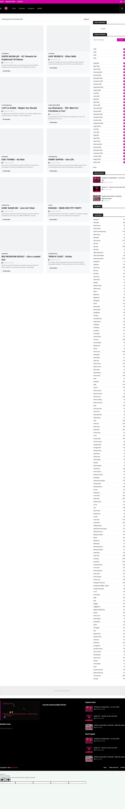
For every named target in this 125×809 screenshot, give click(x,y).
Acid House (109, 225)
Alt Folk (109, 243)
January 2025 (109, 111)
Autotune (109, 276)
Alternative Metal (55, 105)
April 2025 (109, 102)
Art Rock (109, 273)
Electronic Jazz (109, 402)
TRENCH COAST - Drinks (60, 256)
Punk (109, 591)
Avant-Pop (109, 279)
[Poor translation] (7, 780)
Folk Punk (109, 426)
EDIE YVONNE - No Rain (13, 159)
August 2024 (109, 126)
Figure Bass (109, 417)
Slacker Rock (109, 636)
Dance (109, 348)
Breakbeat (109, 312)
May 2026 (109, 63)
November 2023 (109, 153)
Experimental (109, 414)
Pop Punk (109, 555)
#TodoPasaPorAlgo (8, 714)
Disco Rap (109, 369)
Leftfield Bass (109, 525)
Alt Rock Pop (53, 156)
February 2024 (109, 144)
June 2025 (109, 96)
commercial (109, 675)
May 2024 (109, 135)
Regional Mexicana (109, 609)
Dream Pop (6, 205)
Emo (51, 205)
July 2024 (109, 129)
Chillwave (109, 327)
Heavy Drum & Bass (109, 480)
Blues (109, 303)
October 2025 (109, 84)
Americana (109, 267)
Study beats (109, 654)
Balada (109, 282)
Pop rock (109, 561)
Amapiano (109, 261)
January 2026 (109, 75)
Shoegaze (109, 627)
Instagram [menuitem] (31, 8)
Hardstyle (109, 477)
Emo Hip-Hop (109, 408)
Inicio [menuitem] (14, 8)
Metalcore (109, 540)
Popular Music (109, 564)
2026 (109, 49)
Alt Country (109, 240)
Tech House (109, 657)
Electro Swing (109, 399)
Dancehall (109, 354)
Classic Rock (109, 336)
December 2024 (109, 114)
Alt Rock (109, 249)
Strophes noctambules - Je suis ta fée (113, 179)
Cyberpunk (109, 345)
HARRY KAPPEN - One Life (61, 159)
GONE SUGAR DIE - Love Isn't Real (18, 208)
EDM (109, 384)
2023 (109, 58)
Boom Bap (109, 306)
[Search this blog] (105, 39)
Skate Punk (109, 633)
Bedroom (109, 294)
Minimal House (109, 546)
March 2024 (109, 141)
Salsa (109, 624)
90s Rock (109, 222)
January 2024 (109, 147)
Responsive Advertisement (62, 690)
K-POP (109, 516)
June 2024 (109, 132)
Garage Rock (109, 447)
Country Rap (109, 342)
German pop (109, 450)
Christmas (6, 53)
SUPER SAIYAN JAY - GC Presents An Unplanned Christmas (19, 58)
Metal (109, 537)
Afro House (109, 234)
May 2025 (109, 99)
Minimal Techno (109, 549)
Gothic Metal (109, 465)
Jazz (109, 507)
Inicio (2, 1)
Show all (86, 19)
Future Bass (109, 438)
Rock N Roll (109, 618)
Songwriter (109, 645)
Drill (109, 378)
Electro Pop (109, 396)
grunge (109, 678)
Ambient (109, 264)
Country (52, 53)
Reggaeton (109, 606)
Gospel (109, 462)
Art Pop (109, 270)
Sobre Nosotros (10, 1)
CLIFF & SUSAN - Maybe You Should (19, 108)
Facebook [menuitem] (22, 8)
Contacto (20, 1)
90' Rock (5, 156)
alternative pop (109, 672)
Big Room (109, 297)
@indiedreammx (8, 704)
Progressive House (109, 582)
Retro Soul (109, 615)
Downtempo (109, 372)
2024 (109, 55)
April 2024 (109, 138)
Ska (109, 630)
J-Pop (109, 504)
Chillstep (109, 324)
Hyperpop (109, 492)
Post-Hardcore (109, 570)
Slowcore (109, 639)
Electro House (109, 393)
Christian (109, 330)
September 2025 (109, 87)
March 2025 (109, 105)
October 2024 (109, 120)
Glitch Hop (109, 456)
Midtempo (109, 543)
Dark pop (109, 360)
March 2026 (109, 69)
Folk (109, 420)
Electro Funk (109, 390)
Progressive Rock (109, 588)
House (109, 489)
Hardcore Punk (109, 474)
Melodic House (109, 531)
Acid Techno (109, 228)
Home (94, 167)
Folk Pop (109, 423)
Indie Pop (109, 498)
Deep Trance (109, 366)
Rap (109, 600)
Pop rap (109, 558)
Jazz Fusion (109, 510)
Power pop (109, 579)
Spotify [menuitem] (39, 8)
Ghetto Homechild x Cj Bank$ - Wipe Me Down (112, 197)
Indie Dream (14, 767)
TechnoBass (109, 663)
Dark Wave (109, 357)
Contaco (122, 767)
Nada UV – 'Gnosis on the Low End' (113, 187)
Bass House (109, 288)
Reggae (109, 603)
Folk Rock (109, 429)
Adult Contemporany (109, 231)
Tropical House (109, 669)
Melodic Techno (109, 534)
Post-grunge (109, 576)
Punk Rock (109, 594)
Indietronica (109, 501)
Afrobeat (109, 237)
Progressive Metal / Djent (109, 585)
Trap (109, 666)
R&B (109, 597)
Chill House (109, 321)
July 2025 (109, 93)
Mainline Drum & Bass (109, 528)
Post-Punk (109, 573)
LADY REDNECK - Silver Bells (62, 56)
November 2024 (109, 117)
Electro (109, 387)
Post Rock (109, 567)
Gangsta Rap (109, 444)
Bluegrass (109, 300)
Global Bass (109, 459)
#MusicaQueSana (20, 714)
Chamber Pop (109, 318)
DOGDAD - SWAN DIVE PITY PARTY (65, 208)
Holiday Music (109, 486)
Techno (109, 660)
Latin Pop (109, 519)
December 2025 (109, 78)
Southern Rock (109, 648)
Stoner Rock (109, 651)
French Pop (109, 432)
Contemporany (7, 105)
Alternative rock (109, 258)
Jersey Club (109, 513)
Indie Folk (109, 495)
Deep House (109, 363)
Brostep (109, 315)
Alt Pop (109, 246)
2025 (109, 52)
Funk (109, 435)
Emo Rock (109, 411)
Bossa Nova (109, 309)
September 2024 (109, 123)
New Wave (109, 552)
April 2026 (109, 66)
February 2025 (109, 108)
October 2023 (109, 156)
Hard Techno (109, 471)
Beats (109, 291)
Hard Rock (109, 468)
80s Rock (109, 219)
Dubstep (109, 381)
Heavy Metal (109, 483)
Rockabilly (109, 621)
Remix (109, 612)
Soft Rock (109, 642)
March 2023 (109, 162)
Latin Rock (109, 522)
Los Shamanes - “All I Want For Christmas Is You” (63, 109)
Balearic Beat (109, 285)
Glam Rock (109, 453)
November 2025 (109, 81)
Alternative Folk (109, 252)
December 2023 (109, 150)
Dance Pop (109, 351)
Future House (109, 441)
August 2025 (109, 90)
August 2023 (109, 159)
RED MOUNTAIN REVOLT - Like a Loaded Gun (21, 258)
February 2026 (109, 72)
